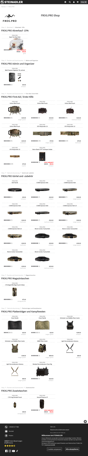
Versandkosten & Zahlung (57, 433)
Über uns (52, 427)
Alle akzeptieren (72, 449)
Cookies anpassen (54, 449)
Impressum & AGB (49, 445)
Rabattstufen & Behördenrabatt (59, 430)
